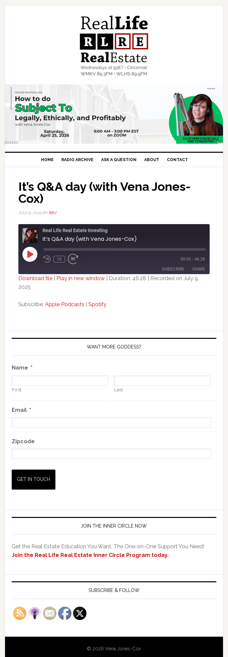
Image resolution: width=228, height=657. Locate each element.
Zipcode (23, 441)
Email (21, 410)
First (17, 389)
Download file (35, 278)
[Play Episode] (29, 254)
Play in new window (80, 278)
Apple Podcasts (64, 304)
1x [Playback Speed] (59, 259)
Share (198, 269)
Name (22, 368)
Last (118, 389)
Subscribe (173, 269)
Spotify (97, 304)
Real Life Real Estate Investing (114, 45)
